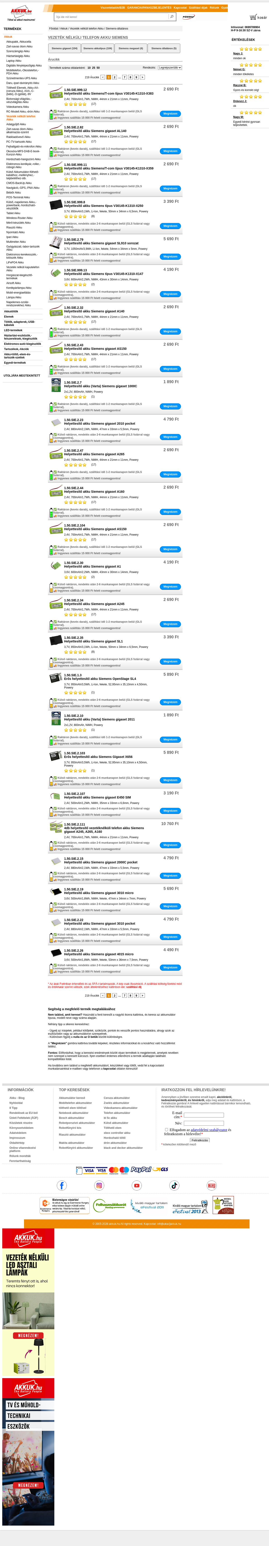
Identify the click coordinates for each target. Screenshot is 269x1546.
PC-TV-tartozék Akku (18, 141)
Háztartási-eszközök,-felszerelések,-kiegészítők (20, 337)
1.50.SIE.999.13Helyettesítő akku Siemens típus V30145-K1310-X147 (103, 272)
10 (89, 67)
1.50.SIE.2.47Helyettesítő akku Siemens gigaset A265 (94, 452)
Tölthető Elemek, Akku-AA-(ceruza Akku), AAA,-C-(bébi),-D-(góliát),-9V (22, 91)
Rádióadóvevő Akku (18, 137)
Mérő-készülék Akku (18, 222)
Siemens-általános (117, 28)
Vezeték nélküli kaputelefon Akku (22, 269)
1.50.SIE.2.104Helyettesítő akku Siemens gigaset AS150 (95, 527)
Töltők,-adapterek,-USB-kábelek (19, 323)
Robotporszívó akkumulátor (77, 1123)
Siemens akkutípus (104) (97, 48)
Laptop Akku (13, 60)
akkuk (112, 1223)
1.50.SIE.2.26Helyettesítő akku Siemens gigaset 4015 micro (99, 952)
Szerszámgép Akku (18, 51)
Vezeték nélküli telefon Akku (20, 118)
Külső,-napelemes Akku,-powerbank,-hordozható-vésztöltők (21, 205)
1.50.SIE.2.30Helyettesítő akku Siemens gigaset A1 (92, 564)
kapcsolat (109, 1068)
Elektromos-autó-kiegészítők (22, 343)
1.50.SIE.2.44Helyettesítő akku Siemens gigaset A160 (94, 489)
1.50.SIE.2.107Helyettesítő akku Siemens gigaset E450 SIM (97, 795)
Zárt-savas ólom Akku (19, 46)
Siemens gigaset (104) (64, 48)
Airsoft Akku (13, 283)
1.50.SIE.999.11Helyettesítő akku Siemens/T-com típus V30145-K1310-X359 (109, 166)
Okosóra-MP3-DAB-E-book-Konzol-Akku (23, 153)
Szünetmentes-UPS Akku (21, 78)
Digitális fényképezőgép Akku (24, 65)
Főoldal (53, 28)
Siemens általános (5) (163, 48)
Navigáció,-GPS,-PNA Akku (22, 187)
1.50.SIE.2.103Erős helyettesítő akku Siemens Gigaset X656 (98, 755)
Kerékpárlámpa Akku (18, 287)
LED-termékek (13, 330)
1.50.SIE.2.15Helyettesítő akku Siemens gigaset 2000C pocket (100, 860)
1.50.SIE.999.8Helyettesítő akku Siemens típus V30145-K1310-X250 (103, 204)
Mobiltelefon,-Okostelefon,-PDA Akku (22, 72)
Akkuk (8, 36)
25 (93, 67)
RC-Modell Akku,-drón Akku (23, 111)
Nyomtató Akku (15, 232)
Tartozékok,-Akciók (16, 349)
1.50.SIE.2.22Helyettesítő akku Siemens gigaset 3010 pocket (99, 921)
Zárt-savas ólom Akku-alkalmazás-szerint (19, 130)
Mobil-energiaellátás (18, 292)
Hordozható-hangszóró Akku (23, 159)
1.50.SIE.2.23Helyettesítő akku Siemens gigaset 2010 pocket (99, 421)
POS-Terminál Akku (18, 197)
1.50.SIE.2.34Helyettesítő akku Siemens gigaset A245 (94, 602)
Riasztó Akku (14, 227)
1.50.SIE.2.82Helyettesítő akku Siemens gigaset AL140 (95, 129)
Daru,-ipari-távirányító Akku (22, 83)
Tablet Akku (13, 213)
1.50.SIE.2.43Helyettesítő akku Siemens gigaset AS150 (95, 346)
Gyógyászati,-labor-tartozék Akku (23, 248)
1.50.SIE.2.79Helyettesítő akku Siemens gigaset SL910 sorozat (101, 241)
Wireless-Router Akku (19, 218)
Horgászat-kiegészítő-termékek (19, 277)
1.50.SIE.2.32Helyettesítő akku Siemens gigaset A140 (94, 309)
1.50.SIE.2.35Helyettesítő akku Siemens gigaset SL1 (93, 639)
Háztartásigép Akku (18, 56)
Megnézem (170, 113)
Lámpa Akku (13, 297)
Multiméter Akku (16, 241)
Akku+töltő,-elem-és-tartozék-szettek (17, 356)
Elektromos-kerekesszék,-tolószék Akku (22, 256)
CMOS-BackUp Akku (18, 183)
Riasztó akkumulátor (72, 1134)
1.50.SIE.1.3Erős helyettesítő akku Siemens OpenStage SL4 (100, 677)
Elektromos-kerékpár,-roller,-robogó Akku (23, 165)
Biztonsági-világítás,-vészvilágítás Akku (18, 100)
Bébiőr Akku (13, 192)
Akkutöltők (11, 311)
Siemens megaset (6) (131, 48)
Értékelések (243, 40)
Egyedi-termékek (15, 362)
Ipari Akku (12, 237)
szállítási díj (134, 987)
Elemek (9, 316)
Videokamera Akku (17, 106)
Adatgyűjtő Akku (16, 124)
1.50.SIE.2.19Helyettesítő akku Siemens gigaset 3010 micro (99, 891)
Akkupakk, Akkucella (18, 41)
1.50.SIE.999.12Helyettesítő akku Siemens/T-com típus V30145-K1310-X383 (109, 91)
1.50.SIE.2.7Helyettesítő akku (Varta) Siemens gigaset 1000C (100, 384)
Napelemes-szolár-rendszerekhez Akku (18, 304)
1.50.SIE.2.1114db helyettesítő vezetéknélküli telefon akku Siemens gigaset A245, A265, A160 (104, 828)
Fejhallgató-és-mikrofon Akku (23, 146)
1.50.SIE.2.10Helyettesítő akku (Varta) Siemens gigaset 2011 (99, 717)
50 (98, 67)
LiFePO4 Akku (15, 262)
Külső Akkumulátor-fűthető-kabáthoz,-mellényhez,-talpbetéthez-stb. (22, 175)
